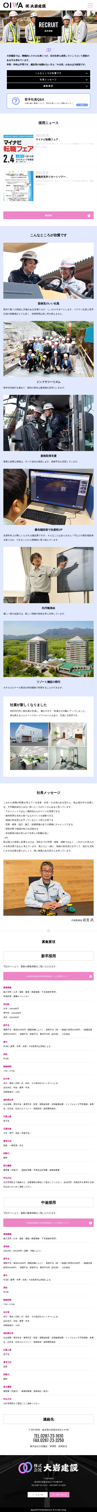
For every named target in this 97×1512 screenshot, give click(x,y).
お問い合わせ (59, 1494)
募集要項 (48, 86)
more (48, 215)
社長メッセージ (48, 79)
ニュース (37, 1494)
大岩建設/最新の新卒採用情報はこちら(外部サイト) (47, 976)
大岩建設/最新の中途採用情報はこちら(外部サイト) (47, 1222)
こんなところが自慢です (48, 73)
